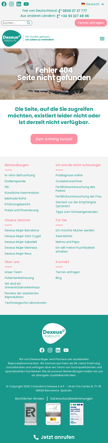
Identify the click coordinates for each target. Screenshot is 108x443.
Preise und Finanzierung (21, 210)
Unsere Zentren (17, 220)
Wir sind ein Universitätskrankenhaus (22, 285)
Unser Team (13, 272)
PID (7, 187)
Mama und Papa (67, 242)
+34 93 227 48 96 (75, 16)
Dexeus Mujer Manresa (21, 248)
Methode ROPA (15, 198)
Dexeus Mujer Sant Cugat (23, 236)
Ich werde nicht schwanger (78, 165)
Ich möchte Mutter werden (75, 230)
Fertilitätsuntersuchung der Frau (79, 196)
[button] (102, 39)
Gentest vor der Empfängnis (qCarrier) (76, 204)
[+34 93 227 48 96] (58, 16)
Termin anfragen (68, 272)
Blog (59, 278)
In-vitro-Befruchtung (20, 175)
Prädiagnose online (69, 175)
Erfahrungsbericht (17, 204)
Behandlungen (17, 165)
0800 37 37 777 (75, 11)
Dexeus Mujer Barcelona (22, 230)
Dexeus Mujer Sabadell (21, 242)
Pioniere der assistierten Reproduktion (22, 295)
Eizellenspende (15, 181)
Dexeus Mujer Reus (18, 254)
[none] (93, 4)
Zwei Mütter (64, 236)
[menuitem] (93, 4)
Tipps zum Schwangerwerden (77, 212)
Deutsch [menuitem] (92, 4)
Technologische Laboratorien (26, 303)
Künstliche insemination (22, 193)
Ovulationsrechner (69, 181)
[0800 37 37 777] (60, 11)
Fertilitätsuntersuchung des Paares (75, 189)
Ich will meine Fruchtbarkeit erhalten (75, 249)
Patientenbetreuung (19, 278)
